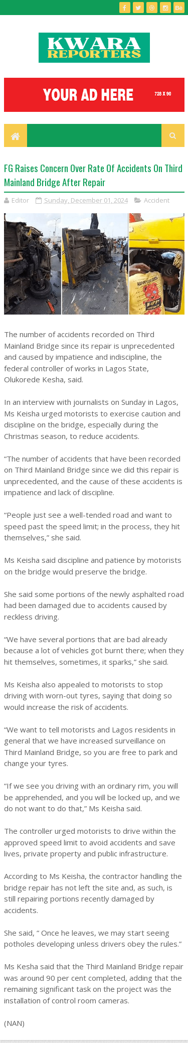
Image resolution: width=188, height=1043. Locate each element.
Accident (156, 200)
